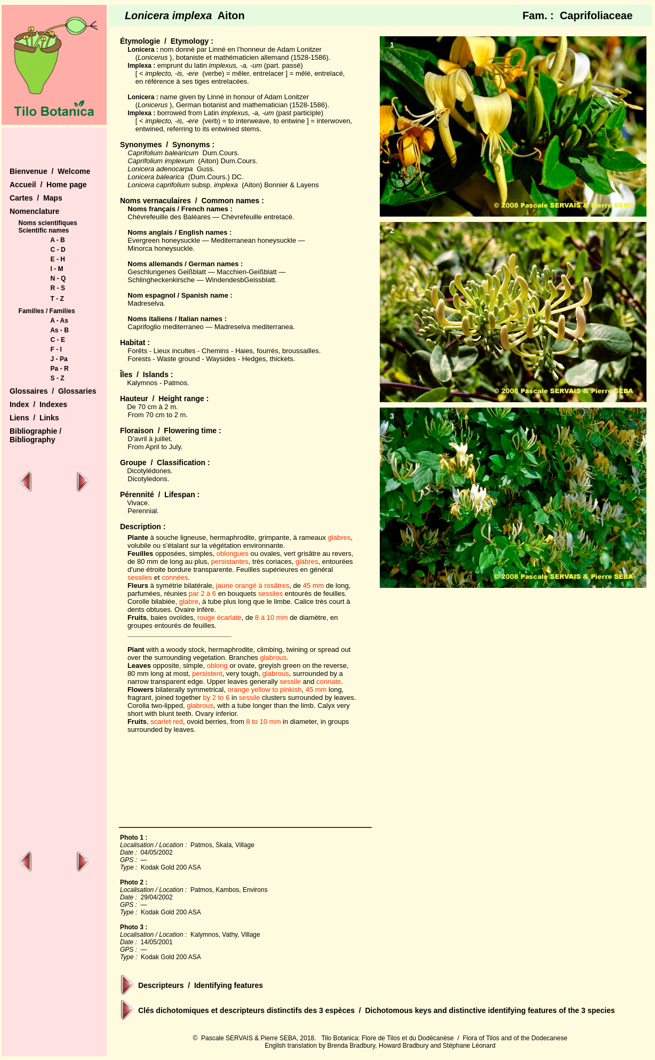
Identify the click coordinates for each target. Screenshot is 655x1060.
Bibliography (32, 439)
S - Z (58, 378)
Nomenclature (34, 211)
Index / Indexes (38, 404)
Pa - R (60, 368)
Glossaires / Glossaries (53, 391)
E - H (58, 259)
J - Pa (59, 359)
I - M (57, 269)
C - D (58, 249)
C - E (58, 340)
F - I (56, 349)
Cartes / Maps (36, 198)
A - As (59, 320)
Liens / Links (34, 417)
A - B (57, 240)
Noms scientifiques (48, 223)
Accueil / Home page (48, 184)
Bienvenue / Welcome (50, 171)
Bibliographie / (35, 431)
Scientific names (44, 230)
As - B (59, 330)
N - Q (58, 278)
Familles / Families (47, 311)
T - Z (57, 298)
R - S (58, 288)
